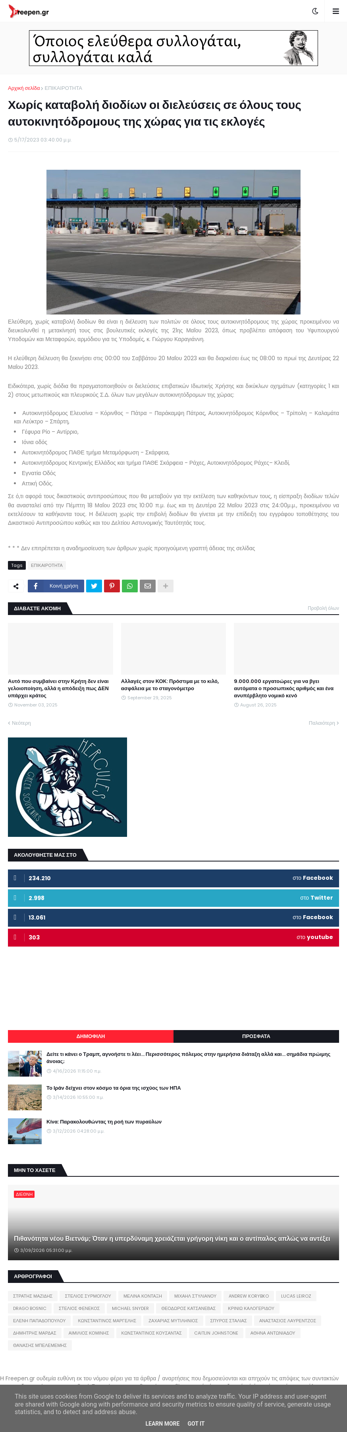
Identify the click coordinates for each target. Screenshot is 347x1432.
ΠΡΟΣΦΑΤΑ (256, 1036)
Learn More (162, 1423)
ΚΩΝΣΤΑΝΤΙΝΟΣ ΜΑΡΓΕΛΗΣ (107, 1321)
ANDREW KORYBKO (249, 1296)
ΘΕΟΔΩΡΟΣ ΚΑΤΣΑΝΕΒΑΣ (188, 1308)
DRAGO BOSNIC (29, 1308)
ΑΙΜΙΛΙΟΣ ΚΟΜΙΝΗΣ (89, 1333)
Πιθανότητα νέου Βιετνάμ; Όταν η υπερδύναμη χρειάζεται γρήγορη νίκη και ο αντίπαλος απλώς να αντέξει (172, 1238)
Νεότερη (21, 723)
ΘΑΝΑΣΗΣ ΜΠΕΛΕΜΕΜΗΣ (40, 1345)
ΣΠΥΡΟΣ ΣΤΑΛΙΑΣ (228, 1321)
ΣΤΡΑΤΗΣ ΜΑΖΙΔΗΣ (32, 1296)
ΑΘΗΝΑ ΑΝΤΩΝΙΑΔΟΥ (273, 1333)
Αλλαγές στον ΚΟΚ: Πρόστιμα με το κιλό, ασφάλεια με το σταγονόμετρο (170, 685)
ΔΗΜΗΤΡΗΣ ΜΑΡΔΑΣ (34, 1333)
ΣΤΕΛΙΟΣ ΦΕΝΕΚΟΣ (79, 1308)
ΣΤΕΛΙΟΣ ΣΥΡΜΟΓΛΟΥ (88, 1296)
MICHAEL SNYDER (130, 1308)
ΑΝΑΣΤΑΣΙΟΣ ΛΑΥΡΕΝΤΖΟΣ (287, 1321)
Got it (195, 1423)
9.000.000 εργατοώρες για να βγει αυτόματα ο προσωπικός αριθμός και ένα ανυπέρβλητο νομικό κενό (284, 688)
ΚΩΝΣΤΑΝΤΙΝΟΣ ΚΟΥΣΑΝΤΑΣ (151, 1333)
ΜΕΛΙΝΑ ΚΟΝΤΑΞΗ (142, 1296)
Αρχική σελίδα (24, 88)
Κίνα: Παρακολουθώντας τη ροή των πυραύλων (104, 1121)
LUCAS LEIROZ (296, 1296)
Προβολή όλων (323, 608)
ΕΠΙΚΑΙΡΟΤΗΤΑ (63, 88)
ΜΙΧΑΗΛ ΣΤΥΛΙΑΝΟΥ (195, 1296)
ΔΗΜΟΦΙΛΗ (90, 1036)
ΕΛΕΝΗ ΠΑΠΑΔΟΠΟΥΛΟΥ (39, 1321)
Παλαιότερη (322, 723)
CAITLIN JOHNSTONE (216, 1333)
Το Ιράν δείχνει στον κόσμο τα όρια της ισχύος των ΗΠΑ (113, 1088)
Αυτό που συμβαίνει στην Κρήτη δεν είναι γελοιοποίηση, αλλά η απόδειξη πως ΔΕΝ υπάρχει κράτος (58, 688)
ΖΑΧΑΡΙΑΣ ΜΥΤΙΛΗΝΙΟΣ (173, 1321)
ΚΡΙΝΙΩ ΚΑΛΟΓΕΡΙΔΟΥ (251, 1308)
